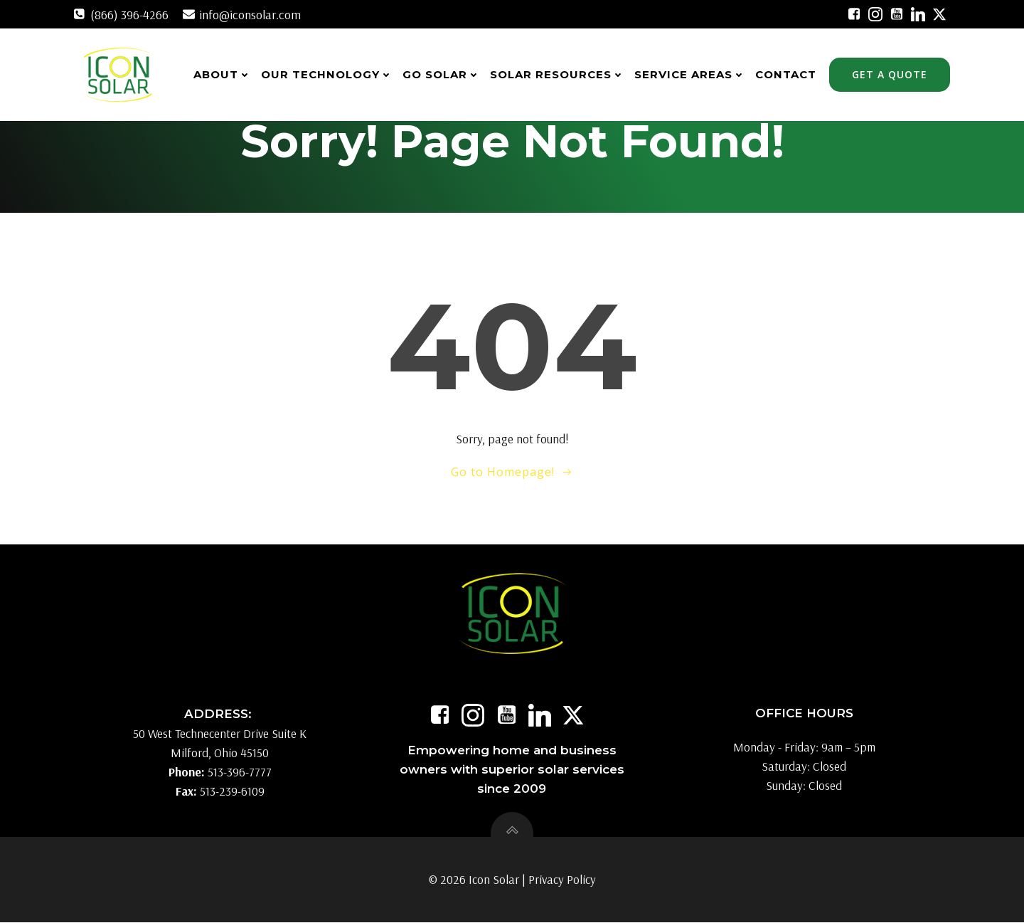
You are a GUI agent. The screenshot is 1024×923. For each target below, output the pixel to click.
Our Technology (327, 74)
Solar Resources (558, 74)
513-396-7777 (240, 773)
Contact (786, 74)
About (223, 74)
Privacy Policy (562, 880)
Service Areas (690, 74)
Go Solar (442, 74)
